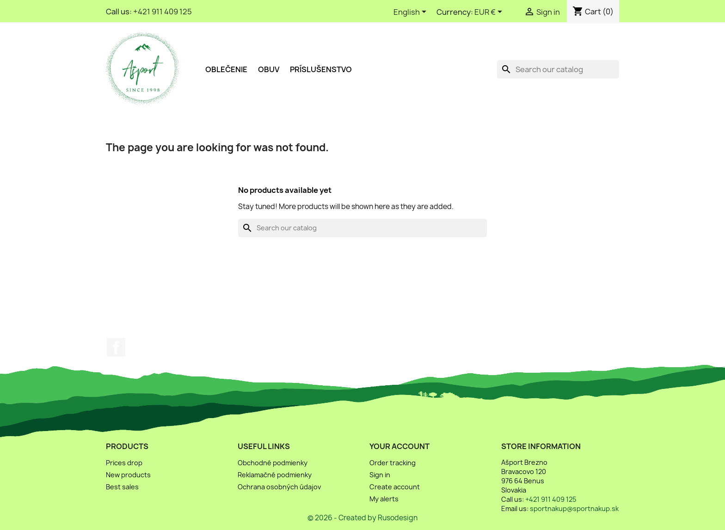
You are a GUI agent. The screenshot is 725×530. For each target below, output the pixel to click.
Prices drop (124, 462)
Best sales (122, 486)
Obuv (268, 69)
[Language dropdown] (411, 12)
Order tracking (392, 462)
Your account (399, 446)
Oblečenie (226, 69)
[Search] (558, 69)
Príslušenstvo (321, 69)
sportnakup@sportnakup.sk (574, 508)
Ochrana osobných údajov (279, 486)
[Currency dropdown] (489, 12)
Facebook (116, 347)
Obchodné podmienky (272, 462)
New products (128, 474)
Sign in (379, 474)
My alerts (384, 498)
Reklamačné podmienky (275, 474)
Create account (394, 486)
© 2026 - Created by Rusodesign (362, 518)
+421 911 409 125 (162, 11)
